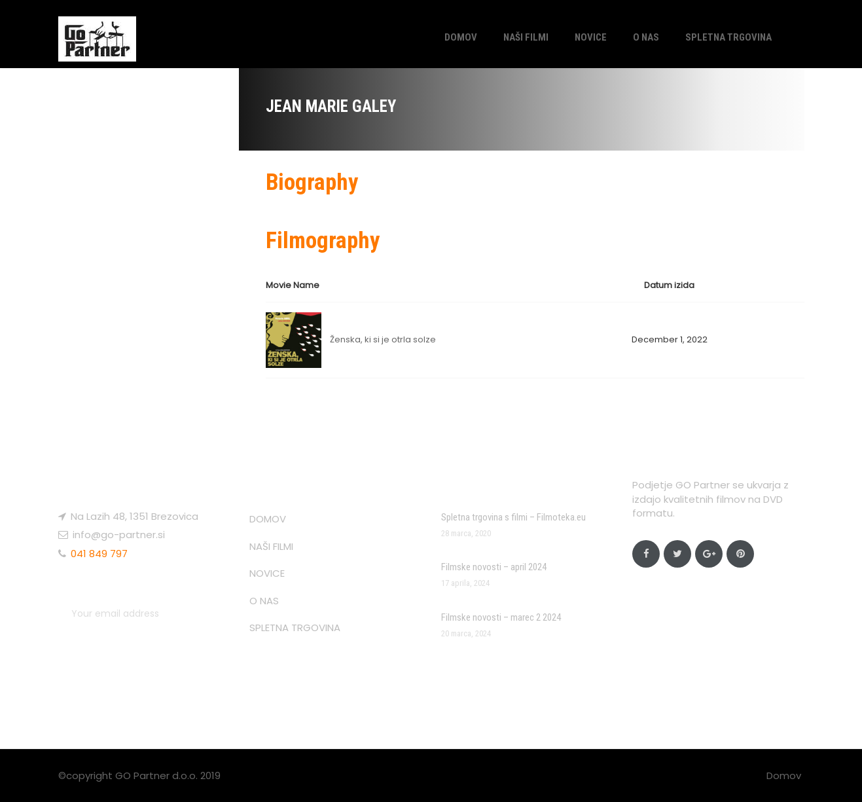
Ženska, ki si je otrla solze (383, 339)
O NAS (646, 37)
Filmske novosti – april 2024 (494, 567)
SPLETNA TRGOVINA (728, 37)
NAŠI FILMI (525, 37)
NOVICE (591, 37)
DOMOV (460, 37)
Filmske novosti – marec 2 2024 (501, 617)
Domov (783, 775)
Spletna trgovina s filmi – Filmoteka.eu (513, 517)
